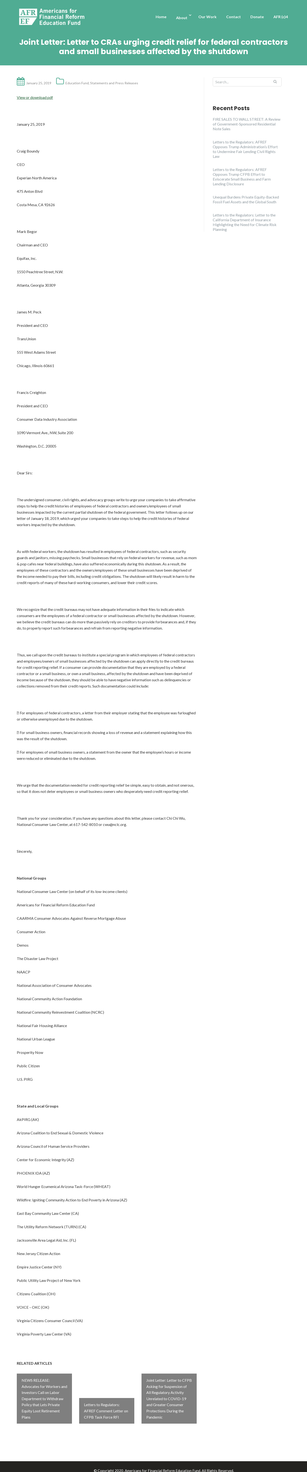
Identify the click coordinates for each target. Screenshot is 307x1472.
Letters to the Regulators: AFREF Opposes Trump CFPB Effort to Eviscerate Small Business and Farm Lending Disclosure (242, 176)
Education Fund (77, 83)
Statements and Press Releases (114, 83)
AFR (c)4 (280, 16)
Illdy (89, 1463)
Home (161, 16)
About (181, 17)
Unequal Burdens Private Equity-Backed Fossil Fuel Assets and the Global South (246, 199)
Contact (233, 16)
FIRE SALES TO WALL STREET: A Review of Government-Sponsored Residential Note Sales (246, 124)
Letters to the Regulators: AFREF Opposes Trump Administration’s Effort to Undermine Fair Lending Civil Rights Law (245, 149)
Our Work (207, 16)
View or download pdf (35, 97)
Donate (257, 16)
